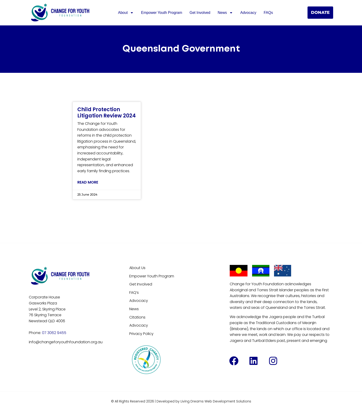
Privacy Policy (141, 333)
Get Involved (200, 13)
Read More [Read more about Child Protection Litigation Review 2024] (87, 182)
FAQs (268, 13)
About (126, 13)
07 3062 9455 (54, 332)
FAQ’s (134, 292)
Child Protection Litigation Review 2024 (106, 112)
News (225, 13)
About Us (137, 267)
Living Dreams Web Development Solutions (216, 401)
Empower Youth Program (161, 13)
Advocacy (248, 13)
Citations (137, 317)
